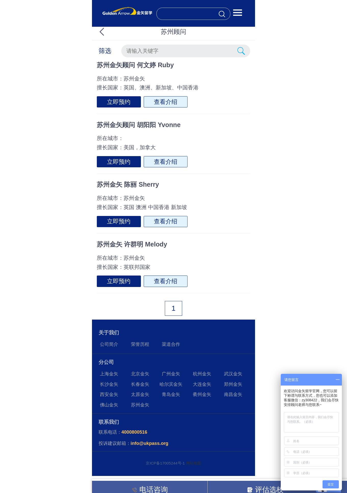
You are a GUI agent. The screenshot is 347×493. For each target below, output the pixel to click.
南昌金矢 (233, 394)
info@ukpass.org (149, 443)
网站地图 (193, 463)
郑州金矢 (233, 384)
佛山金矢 (109, 404)
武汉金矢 (233, 373)
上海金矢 (109, 373)
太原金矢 (140, 394)
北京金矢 (140, 373)
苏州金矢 (140, 404)
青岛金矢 (171, 394)
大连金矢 (202, 384)
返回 (111, 32)
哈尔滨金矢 (170, 384)
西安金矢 (109, 394)
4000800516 (134, 432)
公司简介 (109, 344)
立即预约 (118, 102)
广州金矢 (171, 373)
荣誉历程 (140, 344)
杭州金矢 (202, 373)
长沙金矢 (109, 384)
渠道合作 (171, 344)
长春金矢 (140, 384)
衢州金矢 (202, 394)
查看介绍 (165, 102)
